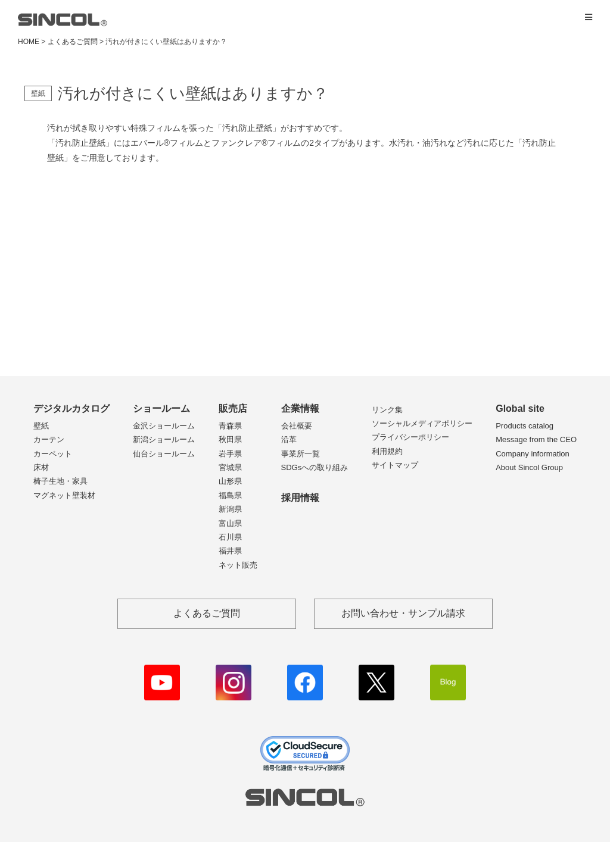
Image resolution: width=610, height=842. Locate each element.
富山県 (230, 523)
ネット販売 (238, 565)
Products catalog (524, 425)
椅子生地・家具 (60, 481)
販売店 (233, 408)
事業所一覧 (300, 453)
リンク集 (387, 409)
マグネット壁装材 (64, 495)
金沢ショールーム (164, 425)
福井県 (230, 550)
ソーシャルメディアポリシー (422, 423)
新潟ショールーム (164, 439)
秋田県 (230, 439)
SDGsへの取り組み (314, 467)
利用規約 (387, 451)
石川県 (230, 537)
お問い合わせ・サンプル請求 (403, 613)
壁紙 (41, 425)
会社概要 (296, 425)
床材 (41, 467)
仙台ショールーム (164, 453)
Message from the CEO (536, 439)
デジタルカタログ (71, 408)
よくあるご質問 (73, 41)
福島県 (230, 495)
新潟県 (230, 509)
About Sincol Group (529, 467)
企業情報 (300, 408)
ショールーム (161, 408)
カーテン (48, 439)
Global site (520, 408)
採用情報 (300, 498)
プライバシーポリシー (410, 437)
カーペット (52, 453)
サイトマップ (395, 465)
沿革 (289, 439)
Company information (532, 453)
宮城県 (230, 467)
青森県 (230, 425)
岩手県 (230, 453)
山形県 (230, 481)
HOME (28, 41)
